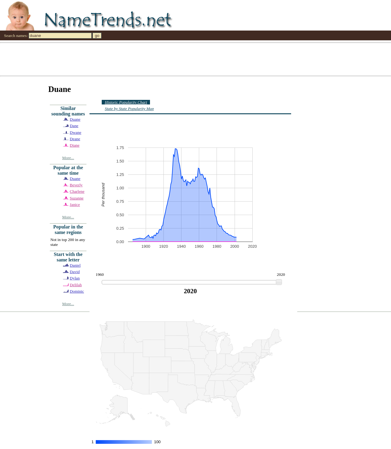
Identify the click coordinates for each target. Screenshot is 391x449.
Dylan (75, 278)
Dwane (75, 132)
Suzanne (76, 198)
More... (68, 157)
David (75, 271)
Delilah (76, 285)
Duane (75, 119)
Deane (75, 139)
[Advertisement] (183, 59)
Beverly (76, 185)
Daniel (75, 265)
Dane (74, 125)
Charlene (77, 191)
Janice (75, 204)
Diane (74, 145)
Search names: (15, 35)
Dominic (77, 291)
